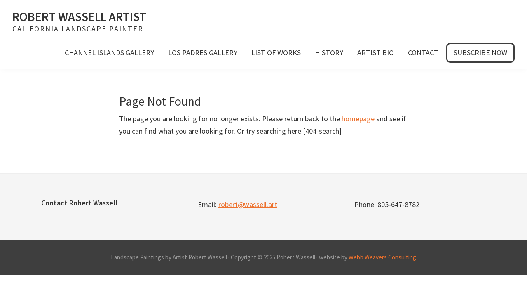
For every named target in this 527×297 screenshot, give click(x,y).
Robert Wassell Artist (79, 16)
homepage (358, 118)
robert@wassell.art (247, 204)
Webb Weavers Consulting (382, 257)
